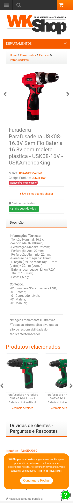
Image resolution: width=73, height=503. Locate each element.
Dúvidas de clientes (22, 203)
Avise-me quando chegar (36, 194)
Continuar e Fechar (36, 480)
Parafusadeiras (19, 60)
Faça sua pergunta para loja (24, 498)
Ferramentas (28, 55)
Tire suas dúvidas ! (24, 208)
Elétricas (44, 55)
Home (14, 55)
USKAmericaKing (30, 173)
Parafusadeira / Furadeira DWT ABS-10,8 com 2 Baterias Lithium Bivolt (22, 398)
